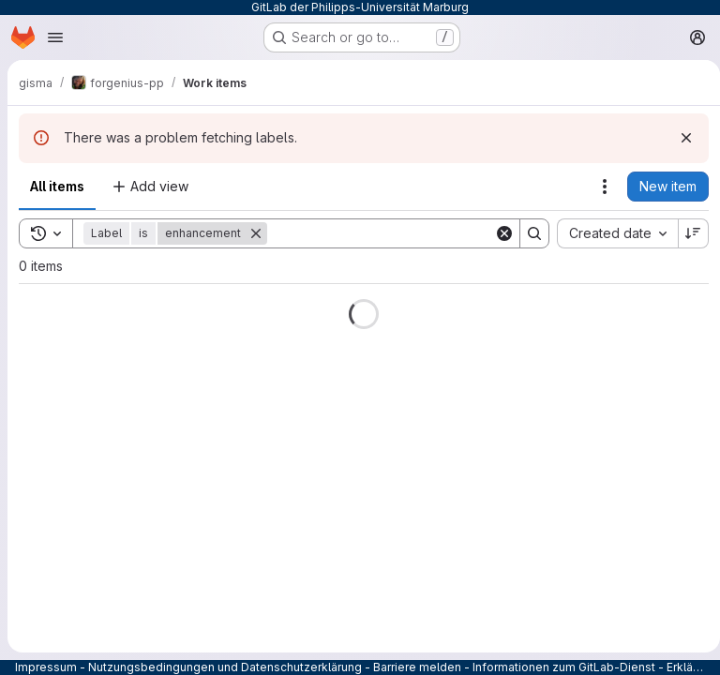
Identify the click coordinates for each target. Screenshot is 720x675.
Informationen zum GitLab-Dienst (563, 667)
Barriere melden (417, 667)
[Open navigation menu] (55, 37)
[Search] (383, 233)
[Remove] (256, 233)
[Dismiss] (679, 138)
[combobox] (609, 233)
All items (57, 186)
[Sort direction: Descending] (686, 233)
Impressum (46, 667)
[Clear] (497, 233)
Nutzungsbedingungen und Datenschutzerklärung (225, 667)
